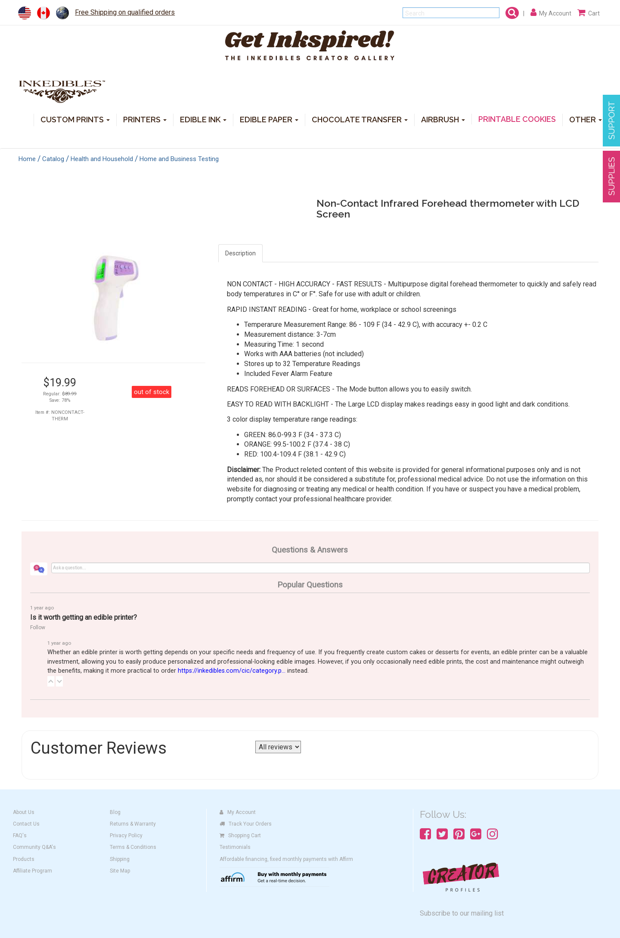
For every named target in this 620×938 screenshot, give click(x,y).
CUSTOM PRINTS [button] (75, 119)
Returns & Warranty (133, 824)
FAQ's (20, 835)
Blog (115, 812)
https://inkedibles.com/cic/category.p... (231, 670)
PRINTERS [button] (145, 119)
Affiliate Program (32, 871)
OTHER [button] (585, 119)
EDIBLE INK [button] (203, 119)
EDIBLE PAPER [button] (269, 119)
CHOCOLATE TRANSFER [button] (360, 119)
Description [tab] (240, 253)
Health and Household (102, 159)
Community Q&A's (34, 847)
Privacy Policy (126, 835)
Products (23, 859)
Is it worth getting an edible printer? (83, 617)
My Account (238, 812)
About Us (23, 812)
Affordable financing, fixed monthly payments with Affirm (286, 859)
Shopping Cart (240, 835)
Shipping (120, 859)
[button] (50, 681)
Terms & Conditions (133, 847)
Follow (37, 627)
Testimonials (235, 847)
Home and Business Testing (179, 159)
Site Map (120, 871)
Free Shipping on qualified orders (125, 12)
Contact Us (26, 824)
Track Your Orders (246, 824)
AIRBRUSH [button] (443, 119)
